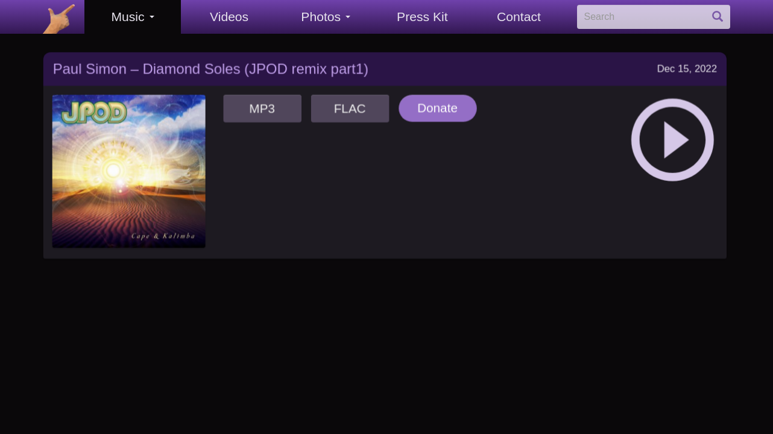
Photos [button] (325, 17)
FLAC (349, 103)
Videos (229, 17)
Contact (519, 17)
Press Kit (422, 17)
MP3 (261, 103)
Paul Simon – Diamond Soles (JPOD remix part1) (209, 63)
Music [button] (132, 17)
